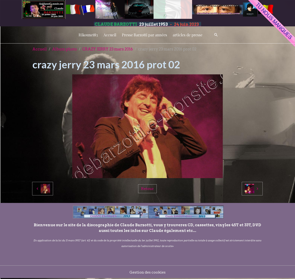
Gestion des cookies (147, 272)
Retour (147, 188)
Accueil (109, 34)
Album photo (64, 49)
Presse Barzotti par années (144, 34)
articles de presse (187, 34)
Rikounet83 (88, 34)
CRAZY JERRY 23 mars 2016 (107, 49)
